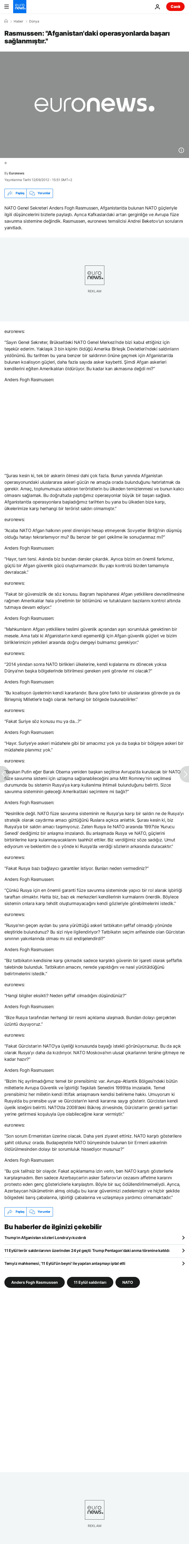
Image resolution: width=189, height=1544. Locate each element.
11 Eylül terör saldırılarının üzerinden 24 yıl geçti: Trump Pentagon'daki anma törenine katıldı (86, 1250)
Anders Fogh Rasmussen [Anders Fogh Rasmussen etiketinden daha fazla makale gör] (34, 1282)
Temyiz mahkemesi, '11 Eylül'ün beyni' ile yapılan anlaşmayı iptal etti (64, 1263)
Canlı (175, 6)
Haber (18, 21)
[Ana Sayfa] (6, 21)
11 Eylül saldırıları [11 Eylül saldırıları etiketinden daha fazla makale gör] (90, 1282)
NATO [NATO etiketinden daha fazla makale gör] (127, 1282)
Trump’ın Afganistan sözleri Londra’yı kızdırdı (45, 1237)
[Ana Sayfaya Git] (19, 6)
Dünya (34, 21)
